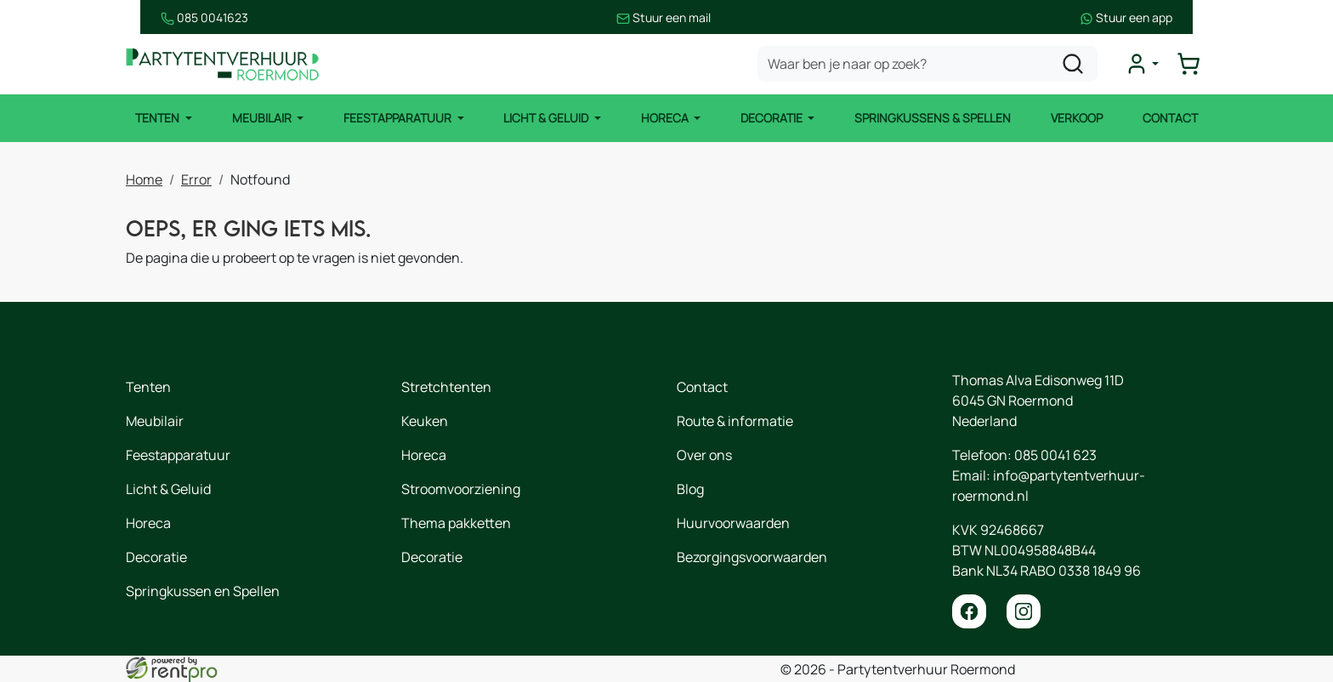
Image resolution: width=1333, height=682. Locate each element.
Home (144, 178)
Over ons (704, 455)
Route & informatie (735, 421)
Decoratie (773, 119)
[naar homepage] (228, 65)
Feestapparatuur (397, 119)
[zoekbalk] (932, 64)
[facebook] (969, 611)
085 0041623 (169, 17)
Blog (690, 489)
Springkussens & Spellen (934, 119)
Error (196, 178)
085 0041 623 (1055, 455)
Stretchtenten (446, 387)
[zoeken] (1077, 64)
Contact (1172, 119)
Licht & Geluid (546, 119)
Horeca (666, 119)
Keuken (424, 421)
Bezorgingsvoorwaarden (752, 557)
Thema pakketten (456, 523)
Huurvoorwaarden (733, 523)
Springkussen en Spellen (203, 591)
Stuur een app (1161, 17)
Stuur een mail (664, 17)
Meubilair (261, 119)
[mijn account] (1146, 64)
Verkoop (1078, 119)
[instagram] (1024, 611)
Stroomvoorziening (460, 489)
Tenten (156, 119)
